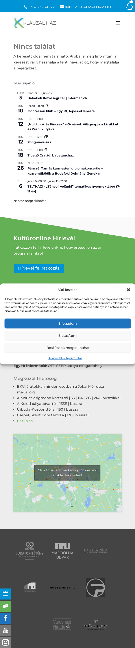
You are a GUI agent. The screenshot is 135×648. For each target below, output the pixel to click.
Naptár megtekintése (29, 201)
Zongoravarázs (39, 142)
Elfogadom (67, 323)
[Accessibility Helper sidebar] (129, 5)
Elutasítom (67, 335)
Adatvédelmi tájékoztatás (65, 358)
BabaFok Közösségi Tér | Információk (57, 98)
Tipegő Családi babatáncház (51, 155)
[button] (128, 290)
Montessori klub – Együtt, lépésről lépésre (61, 111)
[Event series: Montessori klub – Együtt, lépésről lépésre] (46, 106)
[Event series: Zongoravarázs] (46, 137)
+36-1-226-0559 (42, 7)
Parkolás (25, 421)
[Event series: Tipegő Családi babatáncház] (45, 150)
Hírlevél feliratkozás (38, 268)
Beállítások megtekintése (67, 348)
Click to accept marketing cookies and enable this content (67, 472)
